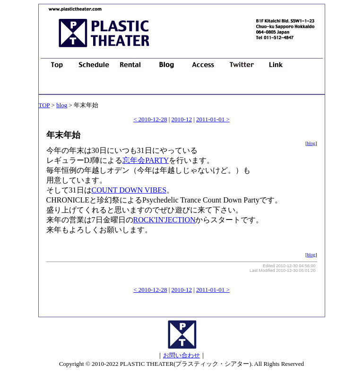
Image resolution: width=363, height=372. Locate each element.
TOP (44, 105)
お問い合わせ (181, 355)
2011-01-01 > (213, 119)
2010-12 (182, 119)
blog (61, 105)
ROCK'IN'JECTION (164, 220)
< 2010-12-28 (150, 119)
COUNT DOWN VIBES (129, 190)
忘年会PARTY (145, 160)
